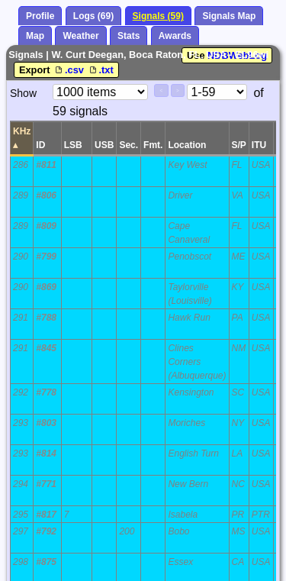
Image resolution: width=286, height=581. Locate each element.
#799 (46, 256)
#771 (46, 484)
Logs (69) (93, 16)
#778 (46, 392)
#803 (46, 423)
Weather (80, 36)
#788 (46, 317)
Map (35, 36)
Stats (128, 36)
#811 (46, 165)
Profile (40, 16)
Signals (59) (158, 16)
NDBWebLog (237, 55)
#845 (46, 348)
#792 (46, 531)
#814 (46, 453)
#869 (46, 287)
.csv (69, 70)
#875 (46, 562)
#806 (46, 195)
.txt (100, 70)
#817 (46, 514)
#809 (46, 226)
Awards (175, 36)
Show (23, 93)
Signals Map (228, 16)
